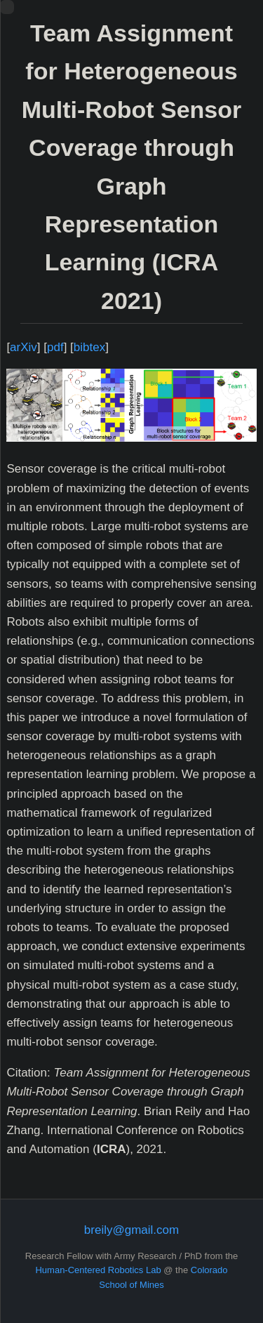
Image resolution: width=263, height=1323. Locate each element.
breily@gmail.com (131, 1230)
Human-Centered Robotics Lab (98, 1270)
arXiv (23, 347)
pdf (55, 347)
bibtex (89, 347)
